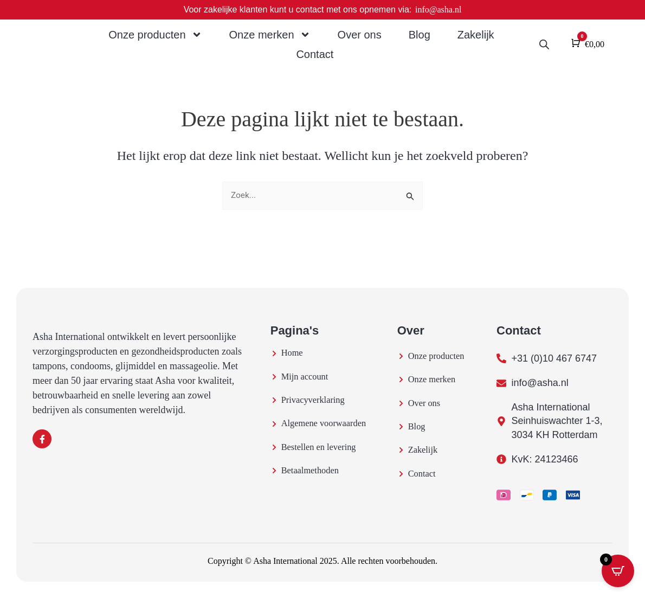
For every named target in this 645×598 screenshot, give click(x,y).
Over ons (360, 35)
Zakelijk (475, 35)
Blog (419, 35)
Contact (314, 54)
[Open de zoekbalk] (544, 44)
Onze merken (270, 34)
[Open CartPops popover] (618, 571)
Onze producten (155, 34)
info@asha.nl (438, 9)
